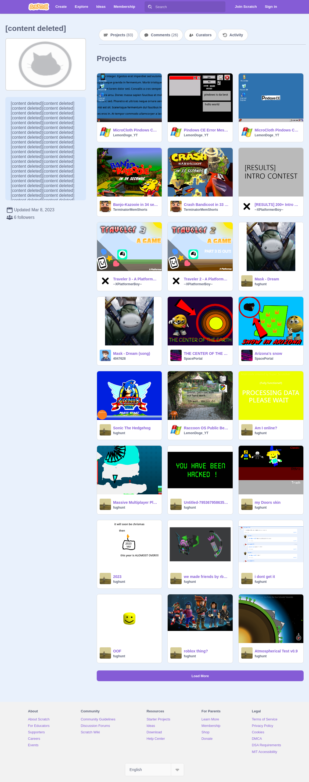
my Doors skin (268, 502)
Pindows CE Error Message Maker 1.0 (206, 130)
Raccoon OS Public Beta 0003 (206, 428)
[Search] (150, 6)
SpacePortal (193, 358)
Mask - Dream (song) (131, 353)
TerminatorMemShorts (130, 210)
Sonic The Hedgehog (131, 428)
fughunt (261, 284)
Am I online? (266, 428)
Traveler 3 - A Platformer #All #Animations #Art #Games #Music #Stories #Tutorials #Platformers (136, 279)
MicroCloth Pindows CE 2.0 (136, 130)
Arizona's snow (268, 353)
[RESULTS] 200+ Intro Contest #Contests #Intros (277, 204)
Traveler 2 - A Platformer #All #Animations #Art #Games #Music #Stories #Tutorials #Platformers (206, 279)
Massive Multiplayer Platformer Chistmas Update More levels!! (136, 502)
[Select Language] (154, 769)
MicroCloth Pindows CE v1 (277, 130)
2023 (117, 576)
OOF (117, 651)
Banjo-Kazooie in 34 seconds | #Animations (136, 204)
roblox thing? (196, 651)
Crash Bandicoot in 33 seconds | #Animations (206, 204)
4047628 (119, 358)
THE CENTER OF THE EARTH (206, 353)
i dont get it (265, 576)
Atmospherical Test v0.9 (276, 651)
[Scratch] (39, 6)
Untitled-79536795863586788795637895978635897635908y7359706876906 (206, 502)
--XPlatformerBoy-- (269, 210)
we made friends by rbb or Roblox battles (206, 576)
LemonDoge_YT (125, 135)
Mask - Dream (267, 279)
